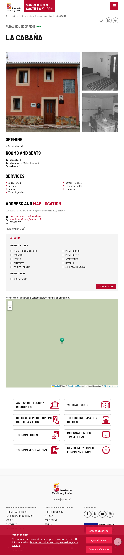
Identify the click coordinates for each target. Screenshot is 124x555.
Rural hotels (70, 255)
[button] (10, 303)
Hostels (68, 263)
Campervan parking (73, 267)
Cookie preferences (99, 549)
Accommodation (44, 16)
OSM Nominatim (111, 386)
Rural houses (71, 250)
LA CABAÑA (61, 16)
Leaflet (56, 386)
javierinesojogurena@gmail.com (25, 215)
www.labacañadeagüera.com (25, 219)
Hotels (15, 259)
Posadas (16, 255)
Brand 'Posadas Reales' (24, 250)
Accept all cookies (98, 530)
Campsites (17, 263)
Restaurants (18, 279)
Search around (106, 286)
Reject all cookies (99, 540)
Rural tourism (28, 16)
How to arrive (14, 228)
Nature (15, 16)
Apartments (70, 259)
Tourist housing (20, 267)
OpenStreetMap (74, 386)
